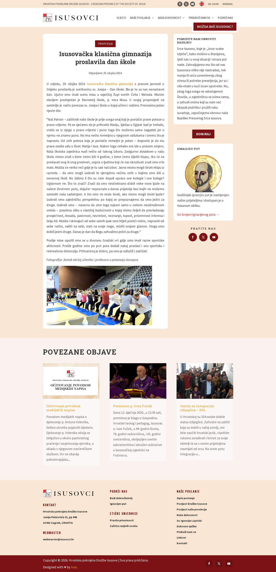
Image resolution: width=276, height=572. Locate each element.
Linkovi (181, 537)
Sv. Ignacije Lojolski (189, 520)
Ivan (74, 567)
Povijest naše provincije (192, 509)
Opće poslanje (186, 498)
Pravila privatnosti (122, 520)
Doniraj (203, 134)
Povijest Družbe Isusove (192, 503)
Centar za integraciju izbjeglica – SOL (197, 408)
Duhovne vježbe (187, 526)
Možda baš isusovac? (215, 26)
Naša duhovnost (169, 18)
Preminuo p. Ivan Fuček (132, 406)
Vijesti (121, 18)
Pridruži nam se (199, 18)
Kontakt (182, 543)
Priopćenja (105, 43)
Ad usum (213, 4)
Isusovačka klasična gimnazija (110, 84)
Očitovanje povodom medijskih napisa (63, 408)
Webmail (227, 4)
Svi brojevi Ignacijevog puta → (198, 214)
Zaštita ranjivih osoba (123, 526)
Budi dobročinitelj (121, 498)
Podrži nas (225, 18)
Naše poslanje (140, 18)
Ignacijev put (118, 503)
